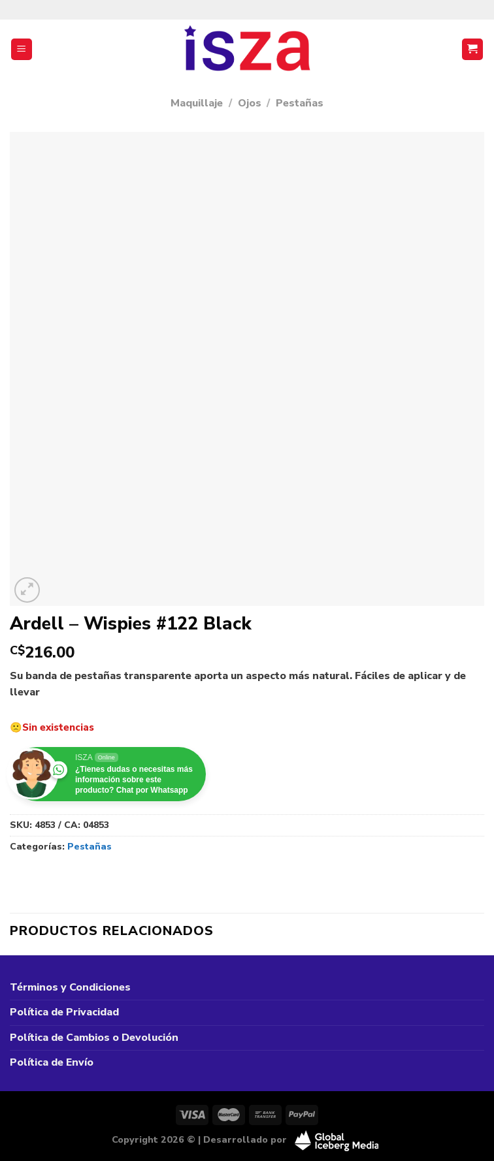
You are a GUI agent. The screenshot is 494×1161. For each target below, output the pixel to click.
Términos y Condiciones (70, 987)
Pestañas (299, 103)
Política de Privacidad (64, 1012)
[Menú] (22, 49)
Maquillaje (197, 103)
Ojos (249, 103)
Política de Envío (51, 1062)
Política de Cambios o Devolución (94, 1037)
